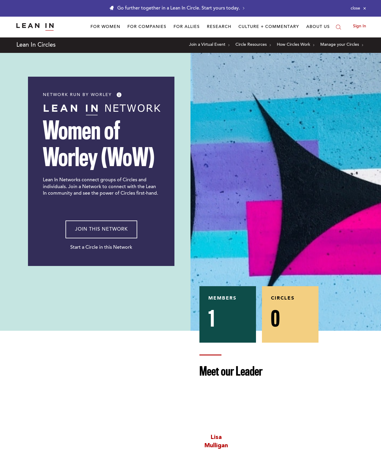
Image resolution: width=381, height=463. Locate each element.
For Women (105, 27)
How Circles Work (295, 45)
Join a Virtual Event (209, 45)
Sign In (359, 26)
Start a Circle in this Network (101, 247)
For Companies (146, 27)
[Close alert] (358, 8)
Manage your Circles (341, 45)
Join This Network (101, 229)
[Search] (338, 27)
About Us (318, 27)
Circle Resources (253, 45)
